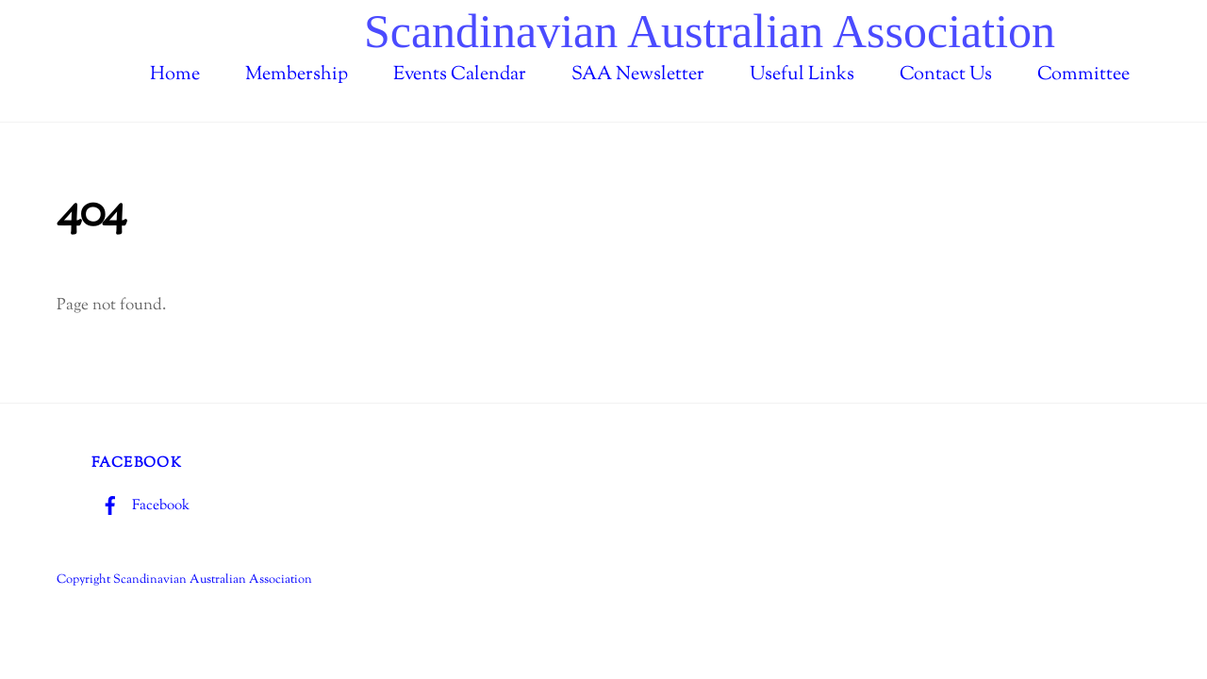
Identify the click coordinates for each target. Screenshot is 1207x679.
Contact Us (946, 75)
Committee (1083, 75)
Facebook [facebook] (140, 505)
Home (175, 75)
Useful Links (802, 75)
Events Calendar (459, 75)
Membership (296, 75)
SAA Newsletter (637, 75)
